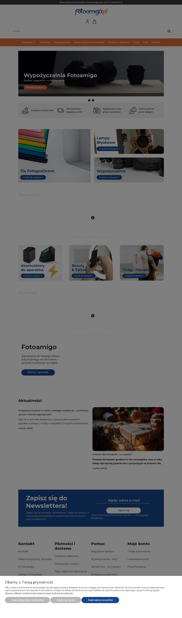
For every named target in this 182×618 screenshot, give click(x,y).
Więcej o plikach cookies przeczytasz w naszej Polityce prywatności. (39, 593)
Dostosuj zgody (66, 600)
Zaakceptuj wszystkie (100, 600)
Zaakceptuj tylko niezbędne (27, 600)
